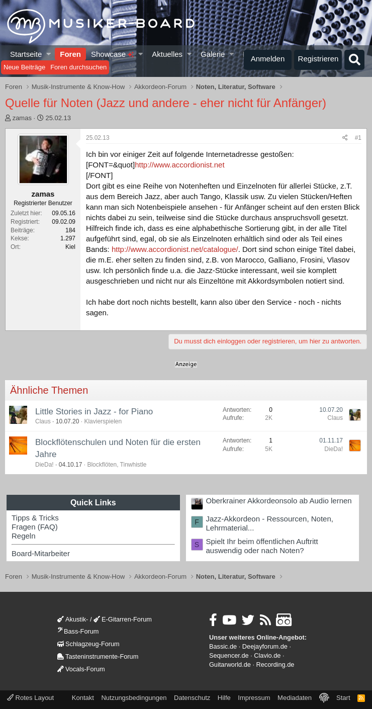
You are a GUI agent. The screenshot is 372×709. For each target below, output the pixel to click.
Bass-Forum (78, 631)
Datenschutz (192, 697)
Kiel (70, 246)
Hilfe (224, 697)
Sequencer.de (229, 655)
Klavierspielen (103, 421)
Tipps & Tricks (35, 517)
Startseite (26, 54)
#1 (358, 137)
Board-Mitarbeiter (41, 553)
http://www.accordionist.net (179, 164)
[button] (49, 54)
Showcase (112, 54)
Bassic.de (223, 646)
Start (343, 697)
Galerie (213, 54)
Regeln (24, 535)
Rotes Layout (30, 697)
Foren (70, 54)
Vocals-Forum (81, 669)
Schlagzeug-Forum (88, 644)
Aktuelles (167, 54)
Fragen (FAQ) (35, 526)
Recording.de (275, 664)
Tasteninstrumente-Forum (97, 656)
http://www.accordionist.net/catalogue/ (175, 249)
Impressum (254, 697)
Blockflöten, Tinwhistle (116, 464)
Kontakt (83, 697)
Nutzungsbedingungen (133, 697)
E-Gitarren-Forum (123, 619)
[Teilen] (345, 138)
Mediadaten (294, 697)
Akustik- (72, 619)
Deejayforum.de (265, 646)
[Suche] (354, 60)
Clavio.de (267, 655)
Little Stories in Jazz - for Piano (94, 411)
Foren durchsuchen (78, 67)
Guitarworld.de (230, 664)
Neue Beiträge (24, 67)
